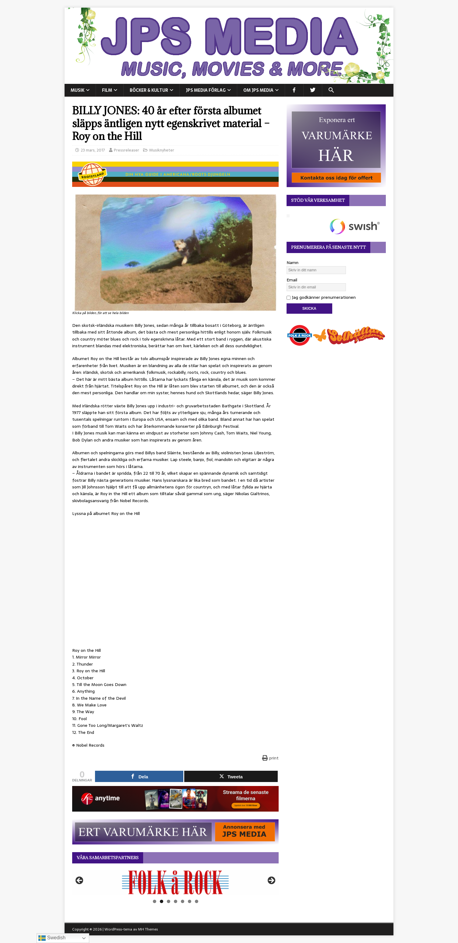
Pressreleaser (126, 150)
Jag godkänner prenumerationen (321, 297)
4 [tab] (175, 901)
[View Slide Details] (175, 882)
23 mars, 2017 (93, 150)
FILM (107, 90)
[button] (331, 90)
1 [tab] (154, 901)
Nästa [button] (271, 880)
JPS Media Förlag (206, 90)
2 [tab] (161, 901)
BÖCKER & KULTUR (149, 90)
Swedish (51, 938)
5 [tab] (182, 901)
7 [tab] (196, 901)
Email (292, 280)
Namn (292, 262)
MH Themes (148, 929)
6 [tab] (189, 901)
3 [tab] (168, 901)
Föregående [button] (79, 880)
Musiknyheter (161, 150)
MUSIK (77, 90)
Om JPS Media (258, 90)
